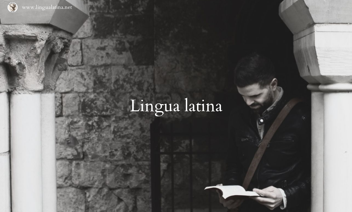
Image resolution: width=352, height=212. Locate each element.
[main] (176, 106)
